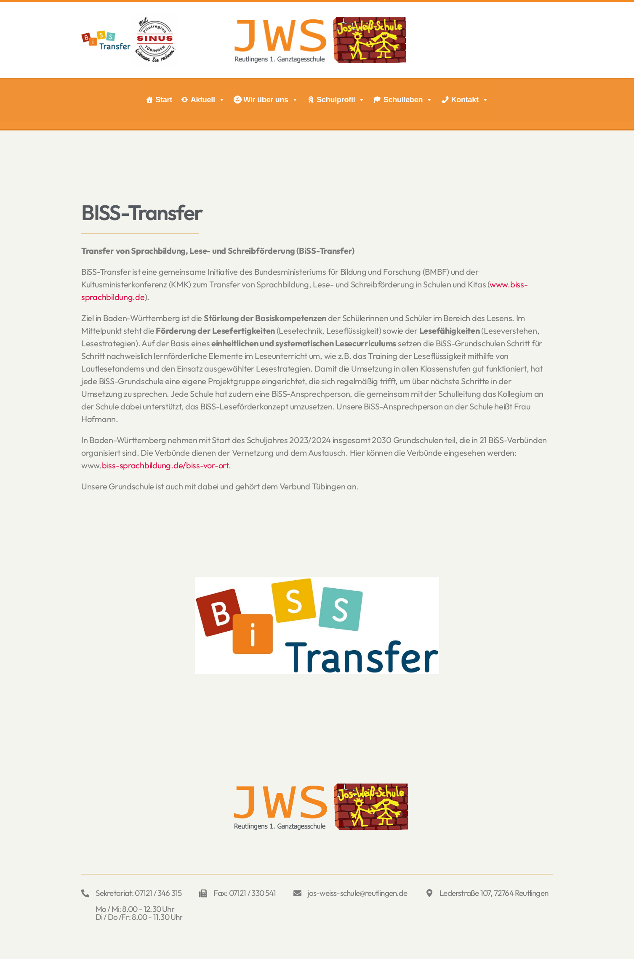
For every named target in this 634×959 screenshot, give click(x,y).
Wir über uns (270, 100)
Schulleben (408, 100)
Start (163, 100)
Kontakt (470, 100)
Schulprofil (341, 100)
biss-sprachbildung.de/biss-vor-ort (165, 465)
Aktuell (208, 100)
